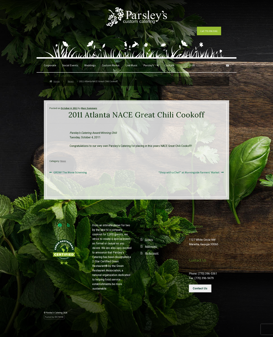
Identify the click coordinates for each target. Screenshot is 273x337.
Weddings (90, 65)
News (71, 81)
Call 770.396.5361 (209, 31)
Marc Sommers (89, 108)
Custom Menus (110, 65)
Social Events (70, 65)
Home (57, 81)
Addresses (151, 246)
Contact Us (200, 288)
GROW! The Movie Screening (70, 172)
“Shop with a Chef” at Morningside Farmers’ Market (189, 172)
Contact (169, 65)
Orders (149, 239)
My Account (152, 253)
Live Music (131, 65)
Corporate (50, 65)
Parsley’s (148, 65)
